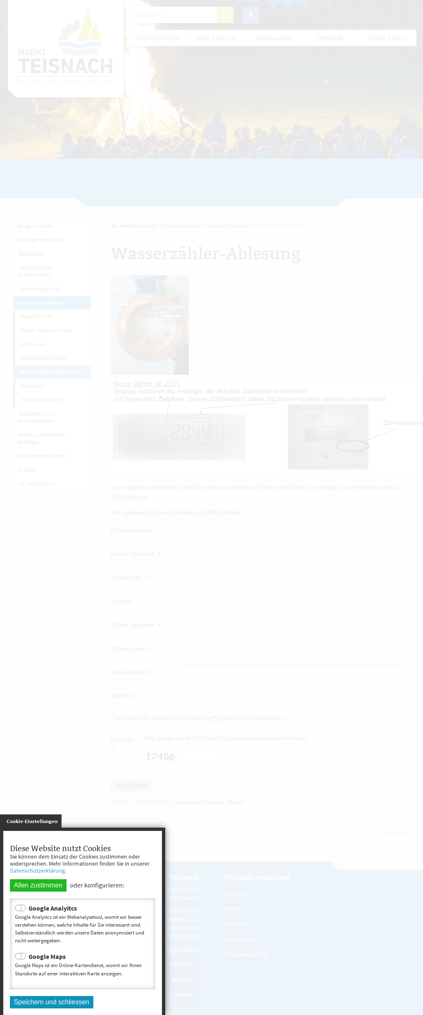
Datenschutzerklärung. (38, 870)
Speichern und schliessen (51, 1002)
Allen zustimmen (38, 885)
